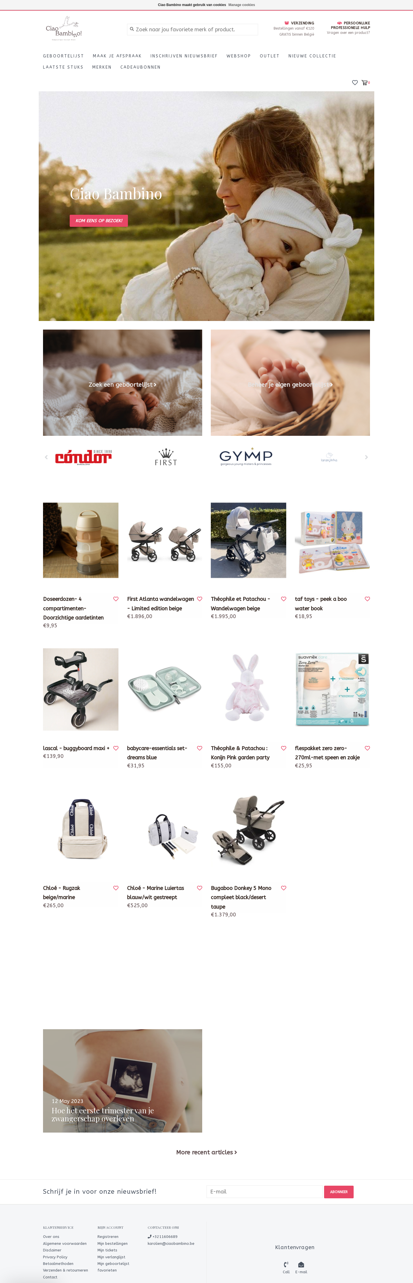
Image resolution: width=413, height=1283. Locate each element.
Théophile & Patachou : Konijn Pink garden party (240, 753)
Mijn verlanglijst (111, 1256)
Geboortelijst (63, 56)
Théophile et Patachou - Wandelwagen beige (240, 603)
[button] (32, 1276)
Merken (102, 67)
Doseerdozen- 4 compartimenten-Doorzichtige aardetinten (73, 608)
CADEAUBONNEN (140, 67)
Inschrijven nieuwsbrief (184, 56)
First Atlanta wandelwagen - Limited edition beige (160, 603)
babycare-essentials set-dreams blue (157, 753)
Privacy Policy (55, 1256)
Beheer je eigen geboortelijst (288, 384)
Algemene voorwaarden (65, 1243)
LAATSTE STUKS (63, 67)
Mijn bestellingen (113, 1243)
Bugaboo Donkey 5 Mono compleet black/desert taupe (241, 897)
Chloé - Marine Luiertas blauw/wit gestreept (155, 893)
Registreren (108, 1236)
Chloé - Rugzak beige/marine (61, 893)
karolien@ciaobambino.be (171, 1243)
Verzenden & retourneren (65, 1270)
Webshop (239, 56)
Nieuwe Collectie (312, 56)
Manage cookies (242, 5)
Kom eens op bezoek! (98, 220)
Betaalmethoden (58, 1263)
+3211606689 (163, 1236)
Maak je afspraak (117, 56)
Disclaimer (52, 1250)
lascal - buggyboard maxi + (76, 748)
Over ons (51, 1236)
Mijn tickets (107, 1250)
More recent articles (204, 1152)
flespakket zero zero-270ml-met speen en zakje (327, 753)
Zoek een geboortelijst (120, 384)
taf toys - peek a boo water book (321, 603)
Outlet (270, 56)
